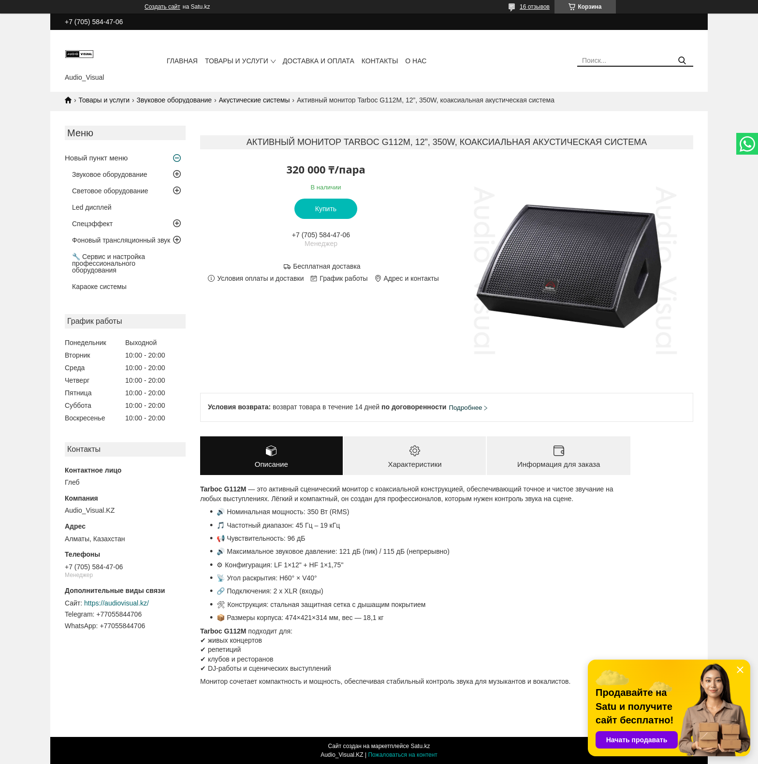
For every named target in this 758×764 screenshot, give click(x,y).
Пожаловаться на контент (402, 754)
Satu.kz (420, 746)
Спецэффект (92, 224)
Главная (182, 61)
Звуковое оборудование (174, 100)
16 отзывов (535, 6)
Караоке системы (99, 286)
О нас (415, 61)
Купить (325, 209)
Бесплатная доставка (326, 266)
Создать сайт (162, 6)
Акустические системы (254, 100)
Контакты (380, 61)
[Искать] (682, 61)
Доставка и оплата (318, 61)
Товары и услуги (236, 61)
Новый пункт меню (96, 158)
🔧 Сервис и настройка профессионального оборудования (108, 263)
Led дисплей (92, 207)
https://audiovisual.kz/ (116, 603)
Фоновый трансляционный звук (121, 240)
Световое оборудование (110, 191)
